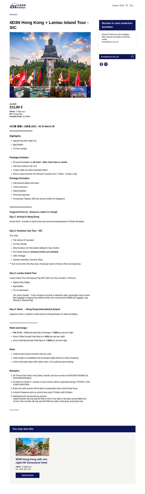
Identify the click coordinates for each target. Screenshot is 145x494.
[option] (20, 92)
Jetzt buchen (28, 475)
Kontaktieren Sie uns (110, 42)
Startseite (13, 14)
